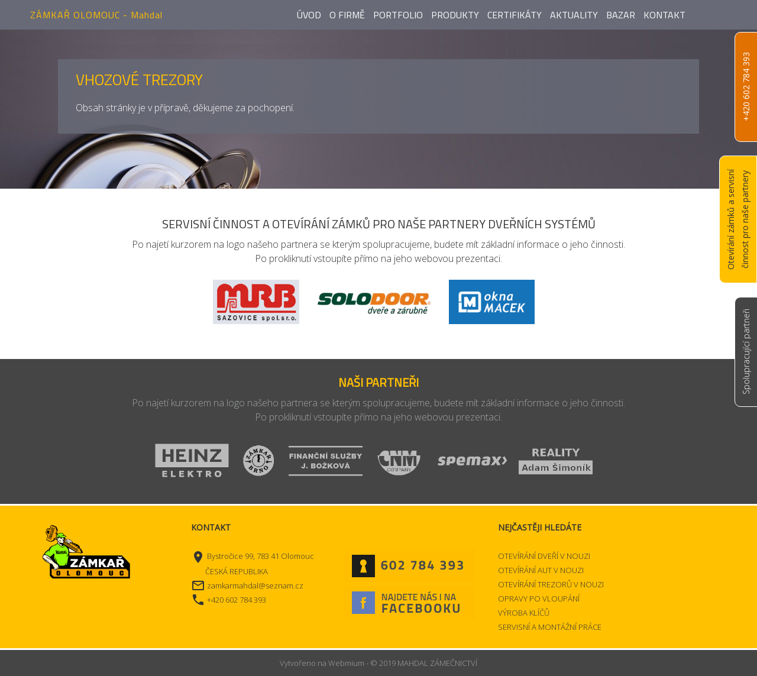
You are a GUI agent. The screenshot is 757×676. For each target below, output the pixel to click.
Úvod (309, 15)
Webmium (346, 663)
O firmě (347, 15)
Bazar (620, 15)
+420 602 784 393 (746, 87)
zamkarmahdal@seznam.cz (255, 585)
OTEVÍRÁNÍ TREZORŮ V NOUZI (551, 584)
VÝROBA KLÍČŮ (523, 612)
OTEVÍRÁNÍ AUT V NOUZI (541, 570)
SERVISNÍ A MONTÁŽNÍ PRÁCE (549, 627)
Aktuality (574, 15)
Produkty (455, 15)
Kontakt (664, 15)
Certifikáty (514, 15)
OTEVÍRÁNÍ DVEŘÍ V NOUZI (544, 556)
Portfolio (398, 15)
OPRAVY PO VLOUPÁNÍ (539, 598)
